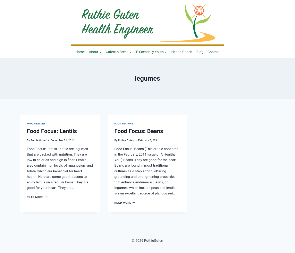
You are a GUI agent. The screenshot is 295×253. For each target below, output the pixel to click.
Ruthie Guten (39, 140)
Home (80, 52)
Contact (214, 52)
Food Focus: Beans (138, 131)
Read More (37, 197)
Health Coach (181, 52)
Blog (199, 52)
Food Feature (36, 123)
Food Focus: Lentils (52, 131)
